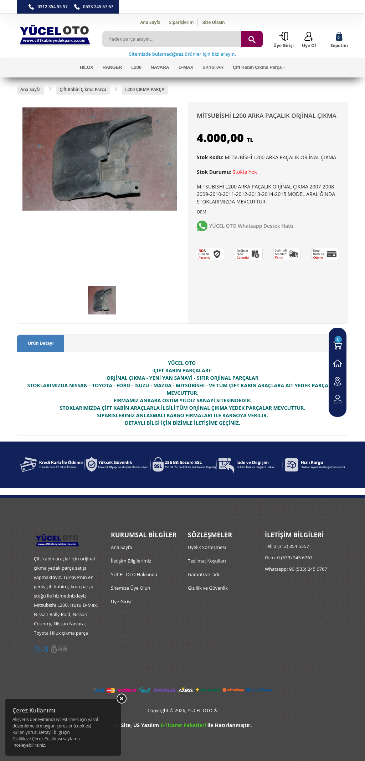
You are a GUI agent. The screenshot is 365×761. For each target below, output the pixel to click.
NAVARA (160, 68)
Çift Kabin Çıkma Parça (256, 68)
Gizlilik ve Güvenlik (208, 588)
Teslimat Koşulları (207, 561)
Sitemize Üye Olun (130, 588)
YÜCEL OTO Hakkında (134, 574)
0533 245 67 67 (98, 7)
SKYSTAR (212, 68)
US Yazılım (146, 725)
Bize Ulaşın (213, 22)
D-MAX (185, 68)
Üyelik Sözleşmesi (207, 547)
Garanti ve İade (204, 574)
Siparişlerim (181, 22)
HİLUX (87, 68)
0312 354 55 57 (52, 7)
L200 (137, 68)
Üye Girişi (121, 602)
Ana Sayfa (150, 22)
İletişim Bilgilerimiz (131, 561)
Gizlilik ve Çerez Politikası (37, 739)
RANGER (113, 68)
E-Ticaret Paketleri (183, 725)
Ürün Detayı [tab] (40, 344)
